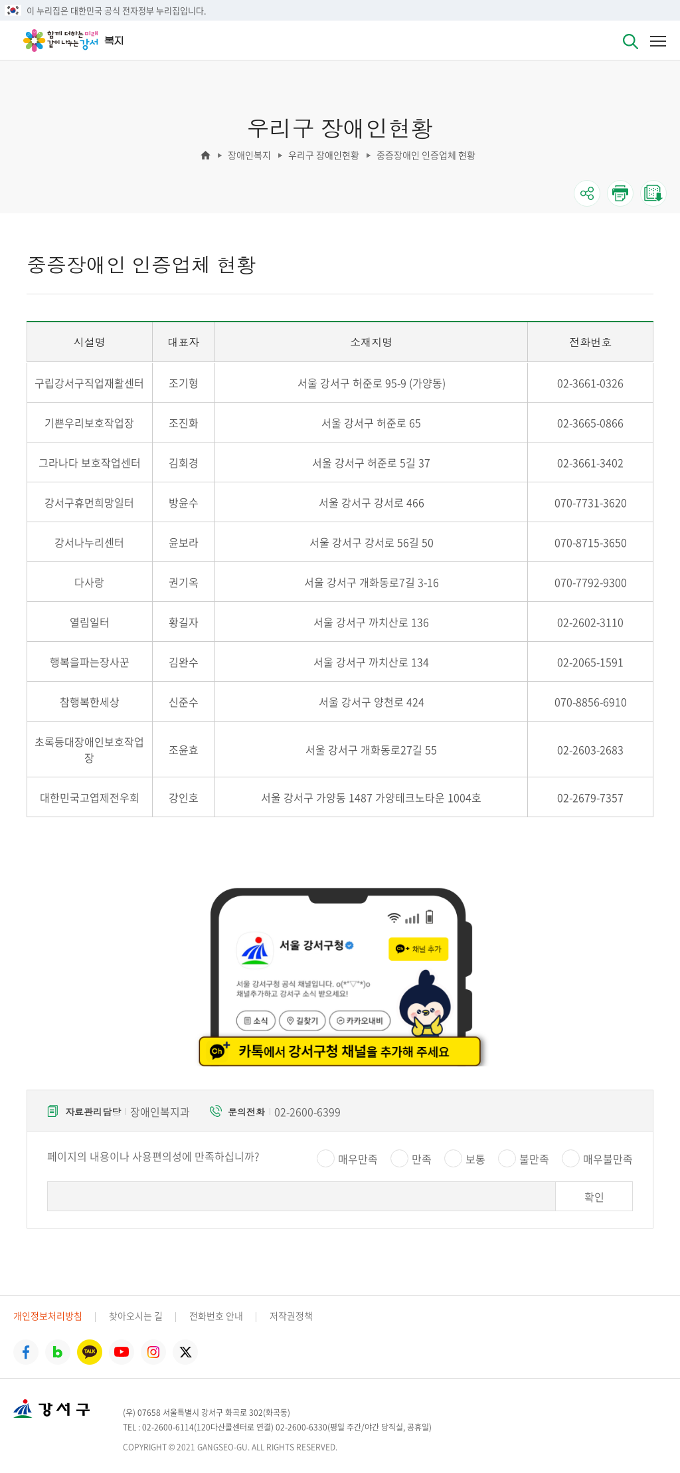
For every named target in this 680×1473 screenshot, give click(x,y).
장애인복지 (249, 154)
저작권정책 (291, 1315)
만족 (422, 1159)
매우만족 (358, 1159)
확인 (594, 1197)
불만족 (534, 1159)
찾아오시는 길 (136, 1315)
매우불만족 (608, 1159)
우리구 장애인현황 (323, 154)
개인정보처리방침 (47, 1315)
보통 (475, 1159)
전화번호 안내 (216, 1315)
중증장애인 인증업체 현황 (426, 154)
